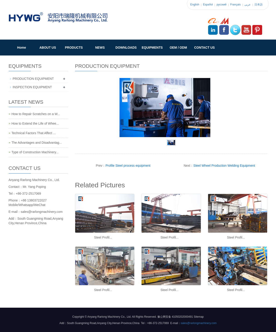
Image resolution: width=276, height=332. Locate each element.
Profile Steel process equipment (127, 165)
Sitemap (199, 316)
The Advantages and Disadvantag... (37, 142)
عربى (247, 4)
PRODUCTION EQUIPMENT (33, 78)
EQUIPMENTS (152, 47)
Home (21, 47)
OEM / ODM (178, 47)
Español (208, 4)
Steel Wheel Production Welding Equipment (224, 165)
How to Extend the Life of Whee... (35, 123)
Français (235, 4)
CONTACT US (204, 47)
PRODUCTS (74, 47)
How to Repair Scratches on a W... (36, 114)
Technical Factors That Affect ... (34, 133)
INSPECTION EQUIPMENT (32, 87)
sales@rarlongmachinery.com (199, 323)
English (194, 4)
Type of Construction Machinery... (35, 152)
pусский (221, 4)
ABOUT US (47, 47)
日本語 (258, 4)
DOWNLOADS (126, 47)
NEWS (100, 47)
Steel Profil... (103, 237)
